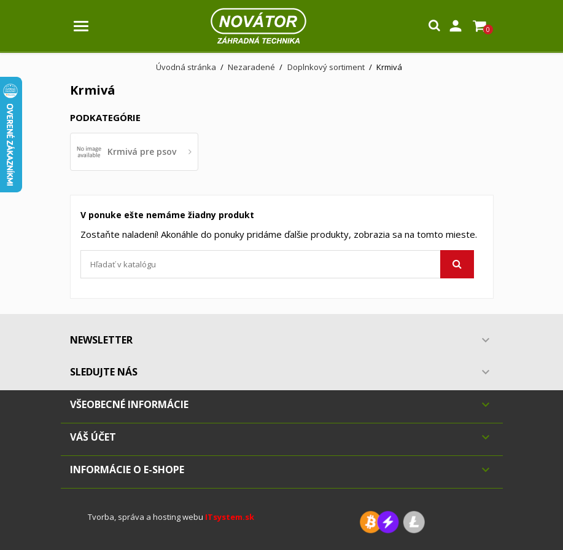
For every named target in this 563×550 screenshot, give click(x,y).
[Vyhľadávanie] (277, 264)
